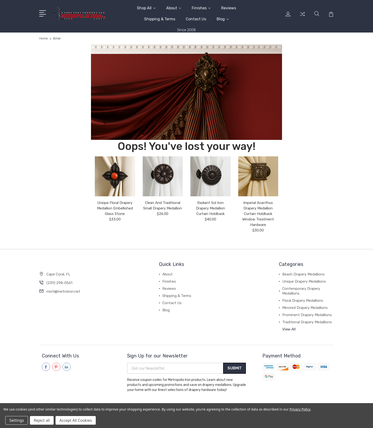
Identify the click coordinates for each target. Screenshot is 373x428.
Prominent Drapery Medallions (307, 315)
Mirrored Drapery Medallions (305, 308)
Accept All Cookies (75, 420)
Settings (16, 420)
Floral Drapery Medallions (302, 300)
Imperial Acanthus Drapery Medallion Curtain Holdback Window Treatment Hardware (258, 214)
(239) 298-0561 (59, 283)
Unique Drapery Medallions (304, 281)
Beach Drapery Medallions (303, 274)
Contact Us (196, 19)
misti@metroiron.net (63, 291)
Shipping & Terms (159, 19)
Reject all (42, 420)
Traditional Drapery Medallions (307, 322)
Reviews (228, 8)
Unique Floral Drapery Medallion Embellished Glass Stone (115, 208)
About (173, 8)
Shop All (146, 8)
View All (289, 329)
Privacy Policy (299, 409)
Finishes (201, 8)
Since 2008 (186, 30)
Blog (223, 19)
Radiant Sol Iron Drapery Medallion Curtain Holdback (210, 208)
